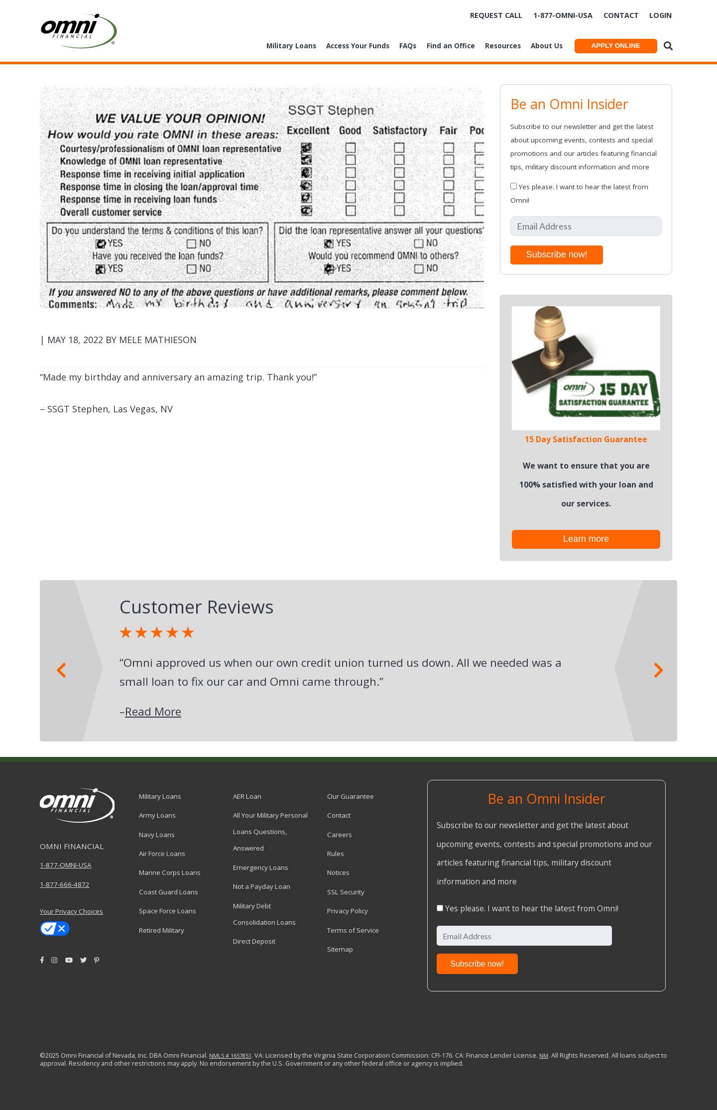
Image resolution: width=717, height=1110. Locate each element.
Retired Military (161, 930)
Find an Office (451, 45)
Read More (153, 711)
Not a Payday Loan (261, 886)
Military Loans (291, 45)
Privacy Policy (347, 910)
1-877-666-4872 (65, 884)
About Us (547, 45)
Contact (621, 15)
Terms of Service (353, 930)
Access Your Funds (357, 45)
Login (660, 15)
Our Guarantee (350, 796)
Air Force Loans (162, 853)
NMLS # (219, 1055)
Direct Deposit (254, 941)
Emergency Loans (260, 867)
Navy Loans (157, 834)
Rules (335, 853)
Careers (339, 834)
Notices (338, 872)
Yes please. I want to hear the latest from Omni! (531, 908)
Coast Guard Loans (168, 891)
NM (543, 1055)
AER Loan (247, 796)
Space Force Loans (167, 910)
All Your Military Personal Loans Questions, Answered (270, 832)
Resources (503, 45)
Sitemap (340, 949)
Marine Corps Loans (170, 872)
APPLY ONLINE (615, 45)
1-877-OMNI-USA (65, 865)
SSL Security (345, 891)
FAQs (407, 45)
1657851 (240, 1055)
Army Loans (157, 815)
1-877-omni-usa (563, 15)
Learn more (586, 539)
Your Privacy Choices (71, 911)
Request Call (496, 15)
